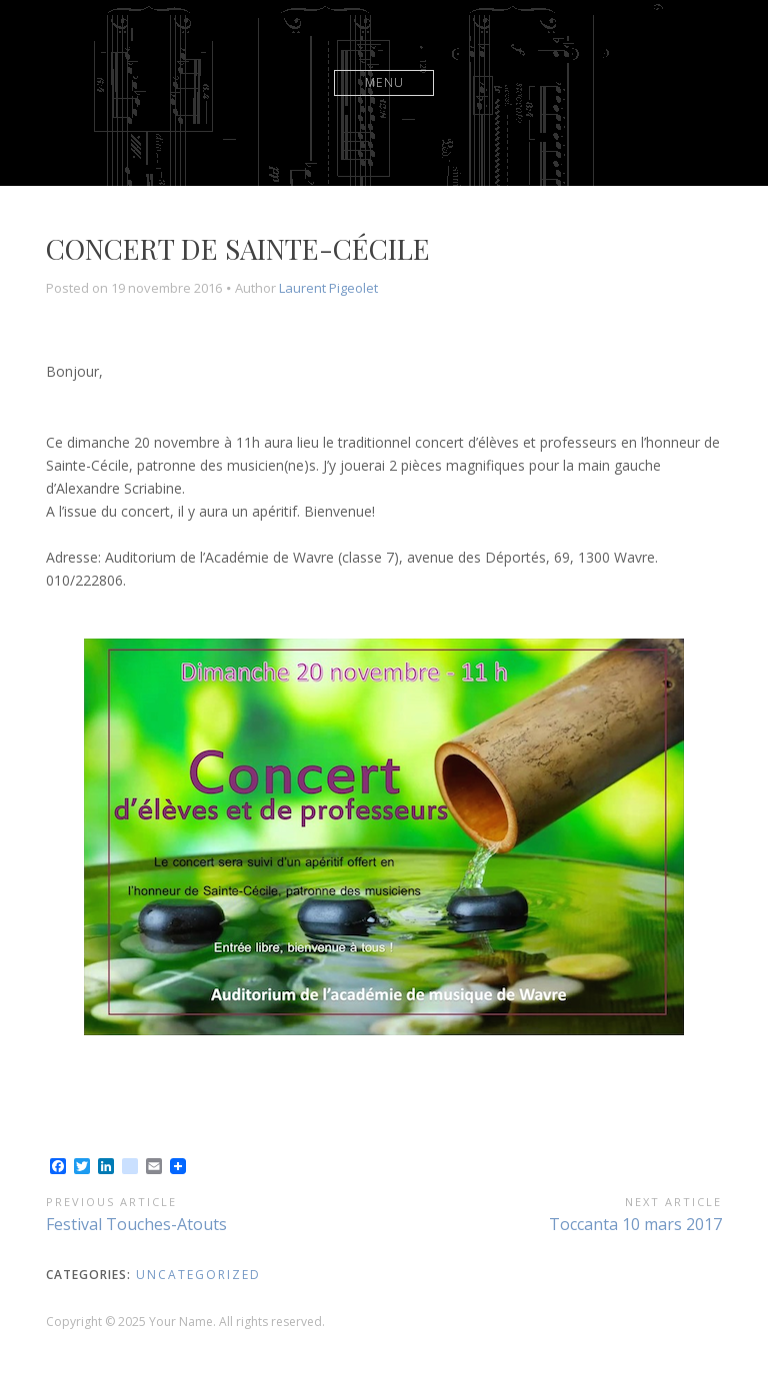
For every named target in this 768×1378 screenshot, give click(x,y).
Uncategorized (198, 1274)
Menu (384, 82)
